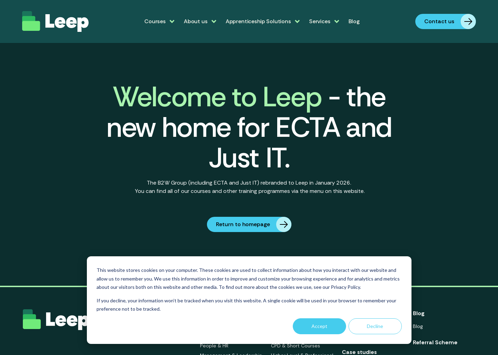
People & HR (214, 346)
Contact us (450, 21)
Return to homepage (253, 224)
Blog (354, 21)
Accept (319, 326)
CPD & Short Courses (295, 346)
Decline (375, 326)
